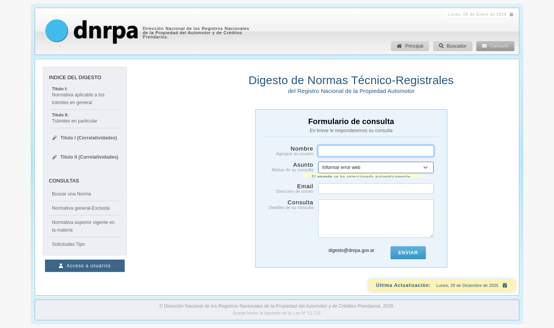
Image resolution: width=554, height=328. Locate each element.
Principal (410, 46)
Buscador (453, 46)
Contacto (495, 46)
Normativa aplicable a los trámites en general (85, 95)
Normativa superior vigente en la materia (83, 226)
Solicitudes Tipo (68, 244)
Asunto (289, 166)
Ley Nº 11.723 (306, 313)
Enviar (408, 251)
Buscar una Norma (71, 194)
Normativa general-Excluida (81, 208)
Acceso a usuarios (85, 265)
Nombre (289, 150)
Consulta (289, 203)
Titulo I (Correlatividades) (84, 138)
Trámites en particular (74, 118)
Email (289, 187)
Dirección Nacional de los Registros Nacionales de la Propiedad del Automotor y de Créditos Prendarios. (196, 32)
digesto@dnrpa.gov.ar (351, 249)
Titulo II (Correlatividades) (85, 157)
